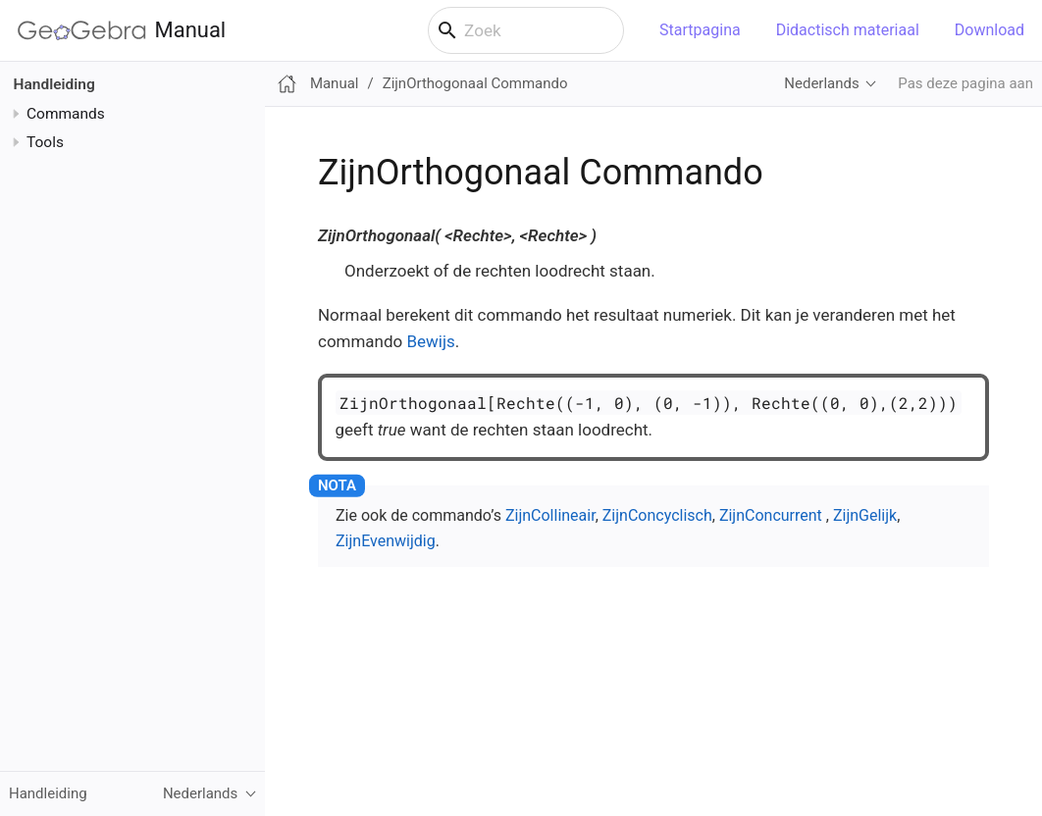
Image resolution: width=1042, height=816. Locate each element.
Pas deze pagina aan (965, 83)
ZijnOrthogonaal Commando (475, 83)
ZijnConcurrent (770, 515)
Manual (122, 30)
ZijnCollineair (550, 515)
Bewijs (430, 341)
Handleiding (54, 84)
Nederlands (821, 83)
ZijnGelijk (865, 515)
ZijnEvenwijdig (386, 541)
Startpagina (700, 30)
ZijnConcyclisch (657, 515)
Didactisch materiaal (847, 30)
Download (989, 30)
